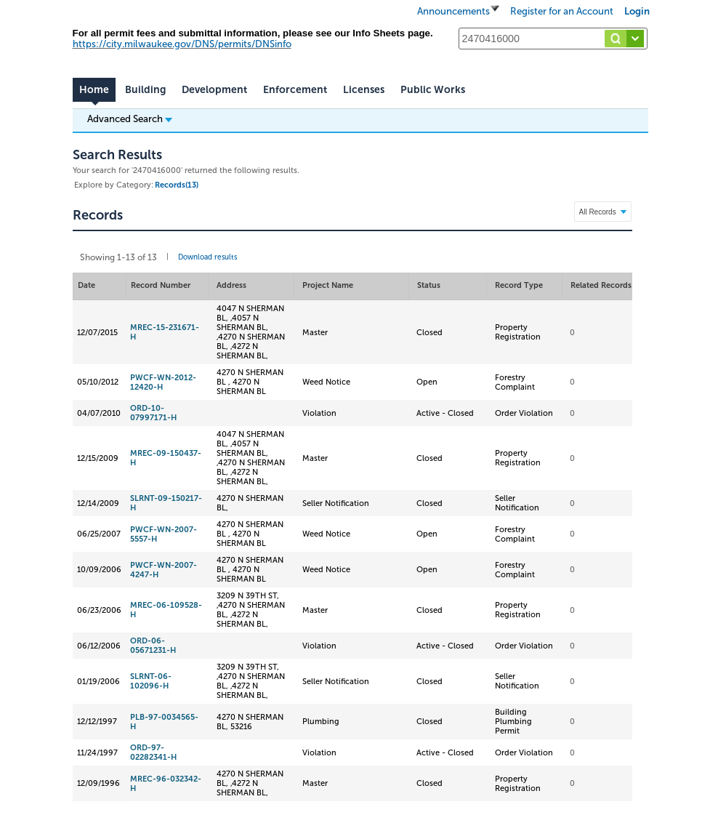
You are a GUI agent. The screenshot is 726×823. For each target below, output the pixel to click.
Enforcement (295, 90)
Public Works (432, 90)
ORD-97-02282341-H (153, 752)
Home (94, 90)
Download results (207, 257)
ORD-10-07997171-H (153, 413)
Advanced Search (129, 118)
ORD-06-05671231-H (153, 645)
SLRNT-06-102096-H (151, 681)
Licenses (363, 90)
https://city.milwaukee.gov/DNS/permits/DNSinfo (182, 44)
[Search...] (553, 38)
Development (214, 90)
